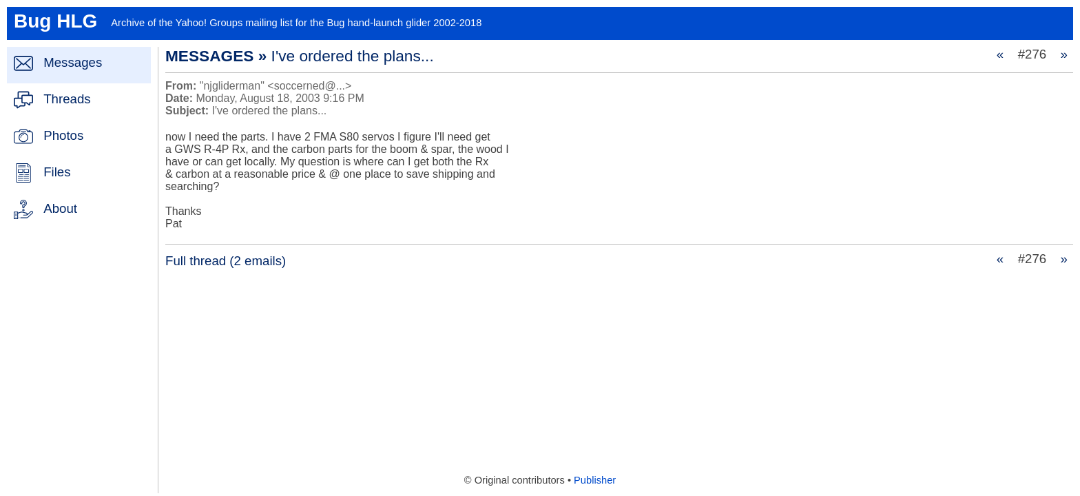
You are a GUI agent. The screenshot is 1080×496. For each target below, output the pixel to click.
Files (56, 172)
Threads (66, 99)
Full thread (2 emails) (225, 261)
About (60, 208)
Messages (72, 62)
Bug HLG (55, 21)
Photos (63, 135)
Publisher (595, 480)
